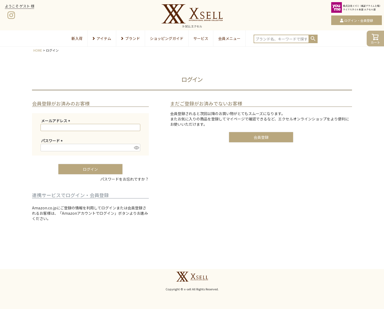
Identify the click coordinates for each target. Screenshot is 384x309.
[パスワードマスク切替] (136, 147)
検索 (313, 38)
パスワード (52, 140)
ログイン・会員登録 (358, 20)
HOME (37, 50)
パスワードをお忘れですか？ (124, 179)
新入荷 (77, 38)
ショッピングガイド (166, 38)
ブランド (130, 38)
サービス (200, 38)
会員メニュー (229, 38)
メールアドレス (56, 120)
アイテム (102, 38)
